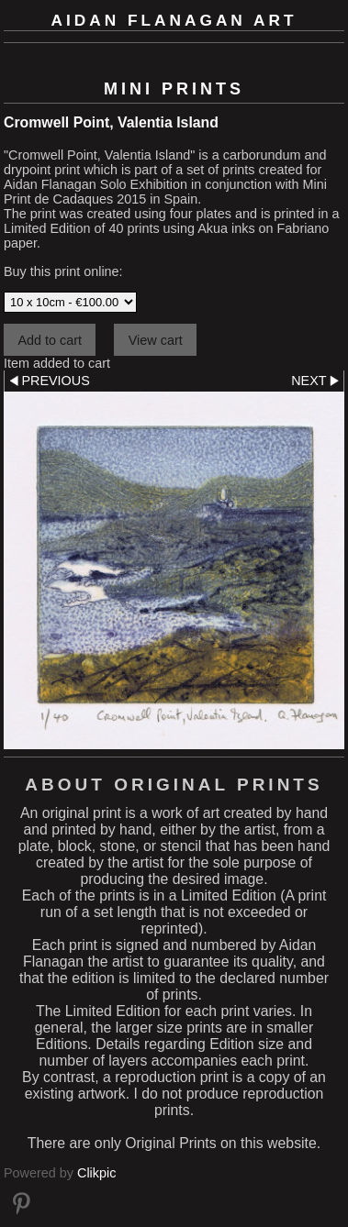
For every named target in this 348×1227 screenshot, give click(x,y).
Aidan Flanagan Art (174, 20)
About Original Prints (173, 784)
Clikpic (96, 1173)
